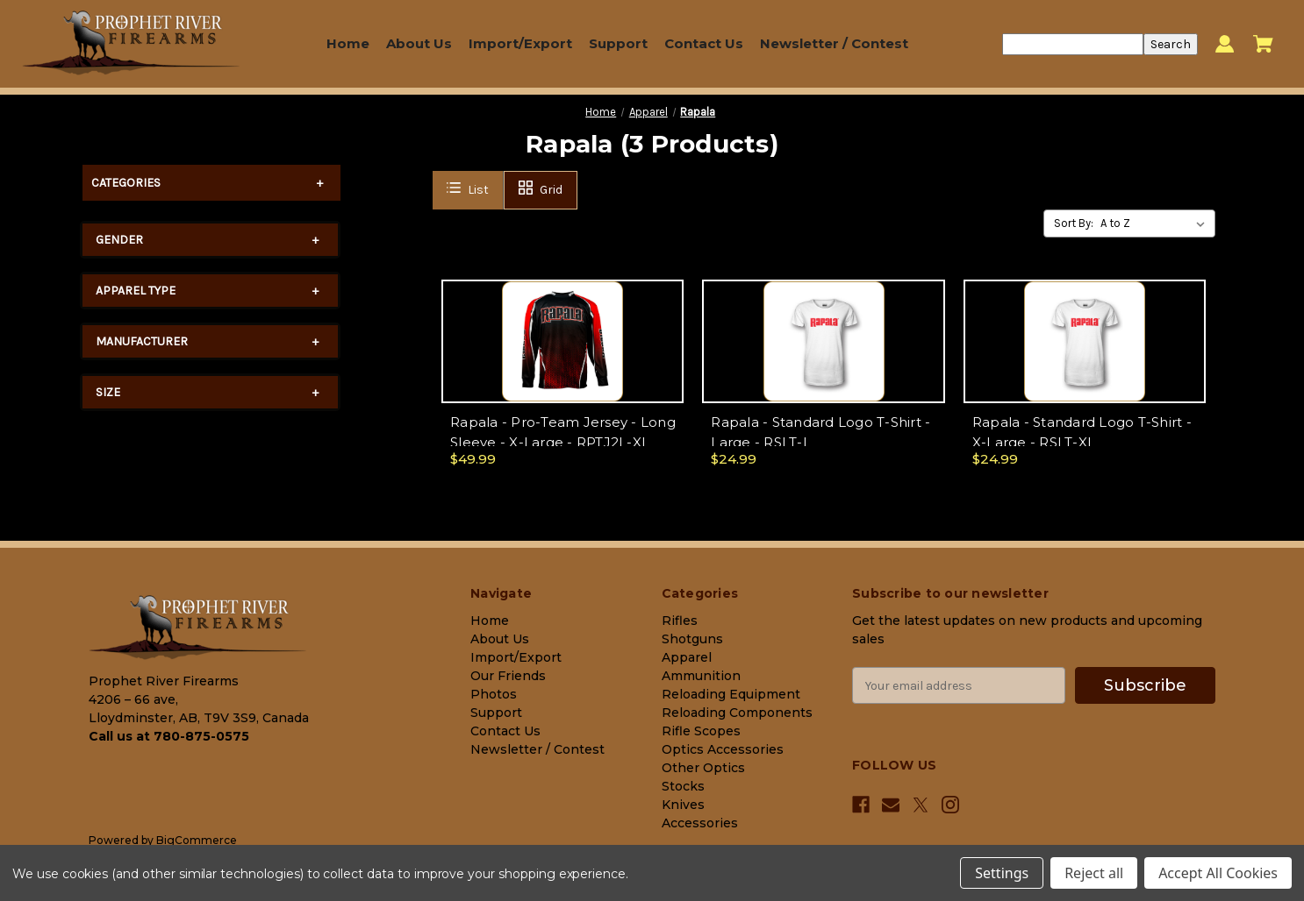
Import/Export (520, 43)
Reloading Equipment (731, 694)
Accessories (700, 823)
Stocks (683, 786)
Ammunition (701, 676)
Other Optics (703, 768)
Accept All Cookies (1218, 873)
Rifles (680, 620)
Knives (683, 804)
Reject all (1093, 873)
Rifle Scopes (701, 731)
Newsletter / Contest (834, 43)
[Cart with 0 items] (1263, 44)
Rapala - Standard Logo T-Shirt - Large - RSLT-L (820, 432)
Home (347, 43)
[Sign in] (1224, 44)
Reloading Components (737, 712)
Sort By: (1073, 223)
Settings (1001, 873)
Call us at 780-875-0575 (169, 736)
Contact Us (703, 43)
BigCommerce (196, 840)
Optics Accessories (723, 749)
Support (618, 43)
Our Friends (508, 676)
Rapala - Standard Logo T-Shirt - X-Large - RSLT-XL (1082, 432)
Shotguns (692, 639)
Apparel (687, 657)
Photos (493, 694)
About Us (419, 43)
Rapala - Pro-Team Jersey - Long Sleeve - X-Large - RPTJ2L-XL (563, 432)
